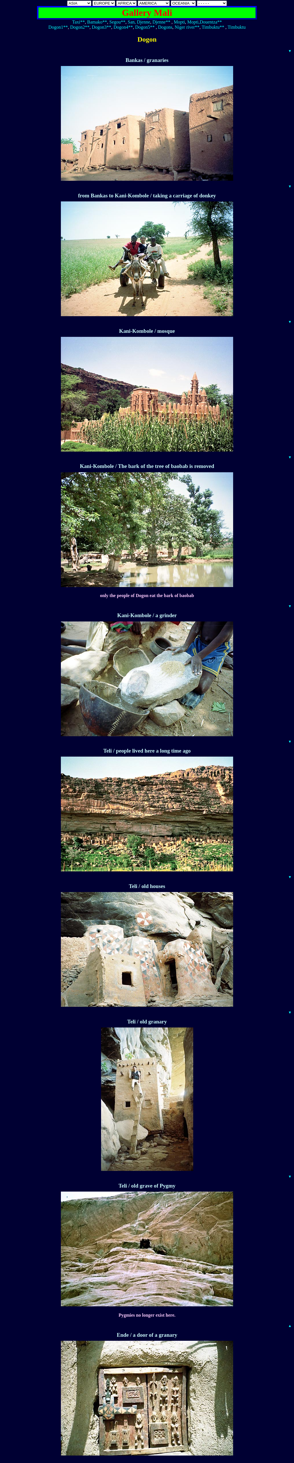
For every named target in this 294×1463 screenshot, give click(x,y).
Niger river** (187, 27)
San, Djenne (139, 22)
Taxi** (78, 22)
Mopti (179, 22)
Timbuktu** (213, 27)
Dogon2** (80, 27)
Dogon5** (145, 27)
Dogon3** (101, 27)
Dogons (165, 27)
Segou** (117, 22)
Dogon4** (123, 27)
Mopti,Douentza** (204, 22)
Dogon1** (58, 27)
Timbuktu (237, 27)
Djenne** (161, 22)
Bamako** (97, 22)
